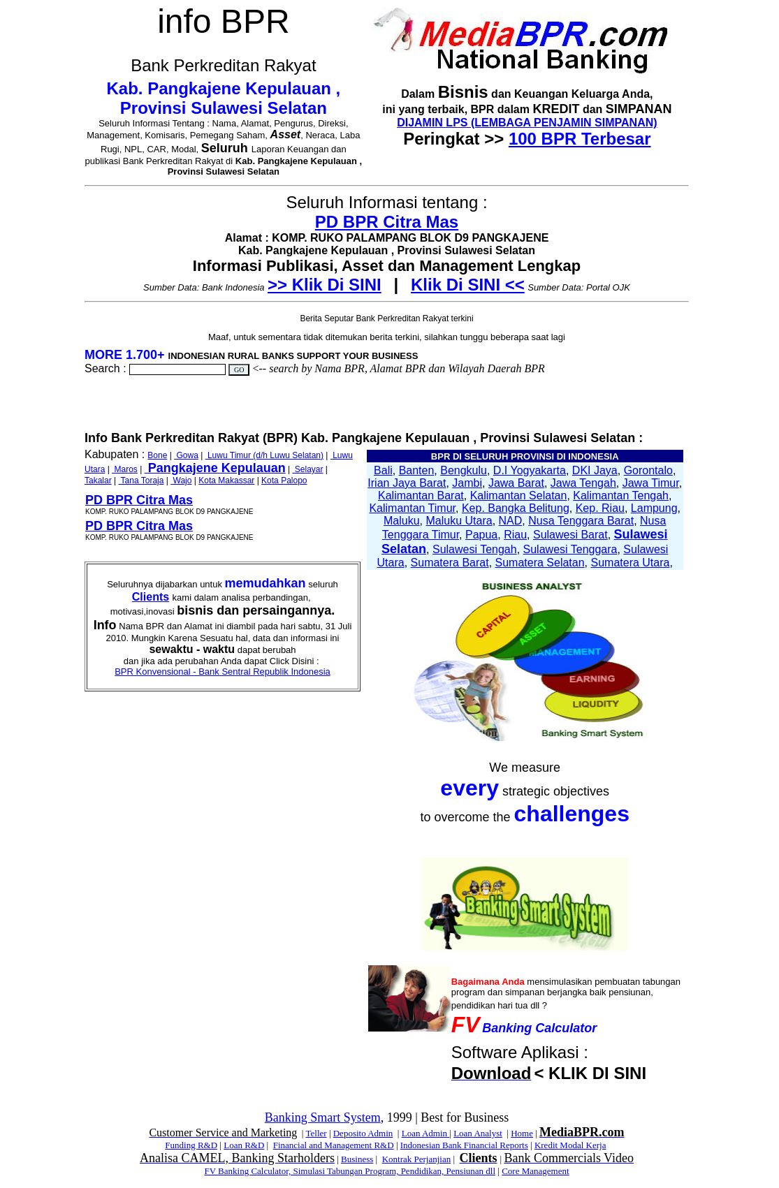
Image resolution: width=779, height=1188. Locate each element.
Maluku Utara (459, 521)
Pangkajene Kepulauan (215, 468)
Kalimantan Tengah (621, 495)
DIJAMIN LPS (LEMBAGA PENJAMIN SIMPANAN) (527, 123)
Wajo (180, 480)
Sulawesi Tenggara (570, 549)
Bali (383, 470)
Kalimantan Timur (412, 508)
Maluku (402, 521)
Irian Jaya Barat (406, 483)
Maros (125, 469)
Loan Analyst (477, 1133)
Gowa (186, 455)
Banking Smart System (323, 1117)
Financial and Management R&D (333, 1145)
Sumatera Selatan (540, 563)
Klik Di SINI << (468, 284)
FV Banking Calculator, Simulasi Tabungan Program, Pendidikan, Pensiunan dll (349, 1171)
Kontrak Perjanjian (416, 1159)
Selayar (307, 469)
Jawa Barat (516, 483)
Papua (481, 535)
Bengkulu (463, 470)
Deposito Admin (363, 1133)
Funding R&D (191, 1145)
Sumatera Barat (450, 563)
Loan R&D (244, 1145)
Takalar (98, 480)
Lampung (654, 508)
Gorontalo (648, 470)
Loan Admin (426, 1133)
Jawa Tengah (583, 483)
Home (522, 1133)
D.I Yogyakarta (529, 470)
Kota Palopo (284, 480)
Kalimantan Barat (421, 495)
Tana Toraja (140, 480)
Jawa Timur (651, 483)
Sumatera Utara (629, 563)
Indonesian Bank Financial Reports (464, 1145)
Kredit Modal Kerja (570, 1145)
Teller (315, 1133)
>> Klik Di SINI (324, 284)
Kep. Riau (600, 508)
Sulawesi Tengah (474, 549)
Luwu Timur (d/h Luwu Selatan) (264, 455)
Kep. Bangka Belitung (515, 508)
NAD (511, 521)
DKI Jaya (595, 470)
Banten (417, 470)
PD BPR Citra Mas (386, 221)
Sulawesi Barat (570, 535)
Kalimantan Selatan (518, 495)
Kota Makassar (226, 480)
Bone (157, 455)
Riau (515, 535)
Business (357, 1159)
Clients (150, 597)
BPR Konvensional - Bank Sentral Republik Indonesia (222, 671)
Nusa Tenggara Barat (581, 521)
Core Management (535, 1171)
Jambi (467, 483)
